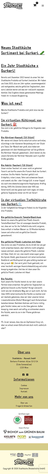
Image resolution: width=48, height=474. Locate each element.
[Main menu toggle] (42, 5)
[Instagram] (27, 374)
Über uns (24, 403)
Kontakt (24, 391)
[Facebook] (23, 374)
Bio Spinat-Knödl (8, 257)
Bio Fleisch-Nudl (29, 171)
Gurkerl (4, 113)
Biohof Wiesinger (23, 300)
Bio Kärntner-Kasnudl (10, 153)
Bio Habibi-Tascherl (20, 174)
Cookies (24, 385)
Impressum (24, 388)
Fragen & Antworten (24, 406)
